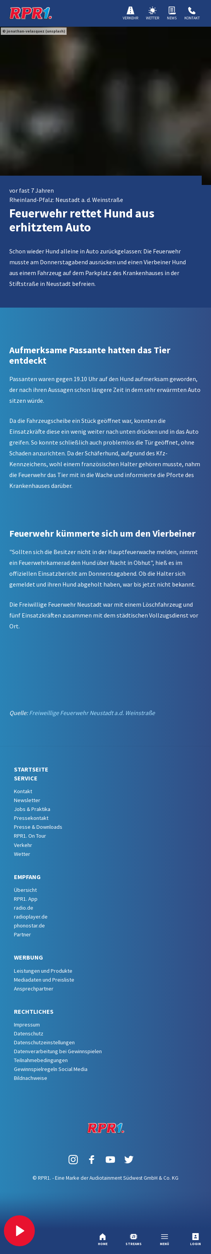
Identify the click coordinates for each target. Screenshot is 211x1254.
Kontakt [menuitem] (23, 791)
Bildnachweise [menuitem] (30, 1077)
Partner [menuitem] (22, 934)
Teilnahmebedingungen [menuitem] (41, 1060)
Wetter (152, 14)
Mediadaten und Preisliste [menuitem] (44, 979)
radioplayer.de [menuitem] (31, 916)
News (172, 14)
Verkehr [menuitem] (23, 845)
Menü (164, 1239)
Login (195, 1239)
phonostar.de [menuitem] (29, 925)
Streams (133, 1239)
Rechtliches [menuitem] (33, 1011)
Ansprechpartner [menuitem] (33, 988)
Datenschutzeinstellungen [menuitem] (44, 1042)
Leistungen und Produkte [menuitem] (43, 970)
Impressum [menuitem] (27, 1024)
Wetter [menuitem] (22, 853)
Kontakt (192, 14)
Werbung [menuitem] (28, 957)
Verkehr (130, 14)
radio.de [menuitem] (23, 907)
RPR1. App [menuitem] (26, 898)
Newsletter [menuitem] (27, 800)
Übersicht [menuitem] (25, 889)
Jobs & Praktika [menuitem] (32, 809)
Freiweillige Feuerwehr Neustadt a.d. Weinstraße (92, 713)
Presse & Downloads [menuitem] (38, 826)
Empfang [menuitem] (27, 877)
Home (103, 1239)
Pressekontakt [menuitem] (31, 817)
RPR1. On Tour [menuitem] (30, 835)
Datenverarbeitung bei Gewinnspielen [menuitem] (58, 1051)
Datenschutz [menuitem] (28, 1033)
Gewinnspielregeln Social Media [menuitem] (50, 1069)
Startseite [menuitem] (31, 769)
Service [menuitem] (26, 778)
